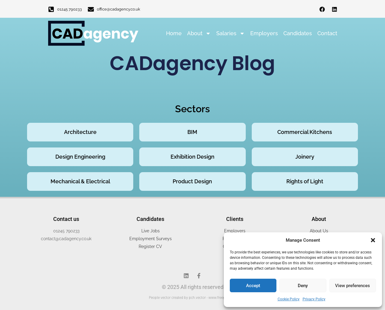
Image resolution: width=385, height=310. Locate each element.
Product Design (192, 181)
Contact (327, 33)
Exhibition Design (192, 156)
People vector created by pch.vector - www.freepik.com (192, 298)
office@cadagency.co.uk (118, 9)
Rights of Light (304, 181)
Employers (264, 33)
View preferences (352, 285)
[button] (373, 240)
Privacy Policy (314, 299)
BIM (192, 132)
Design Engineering (80, 156)
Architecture (80, 132)
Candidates (297, 33)
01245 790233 (69, 9)
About (199, 33)
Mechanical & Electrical (80, 181)
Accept (253, 285)
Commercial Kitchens (304, 132)
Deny (303, 285)
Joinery (304, 156)
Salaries (230, 33)
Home (174, 33)
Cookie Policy (289, 299)
